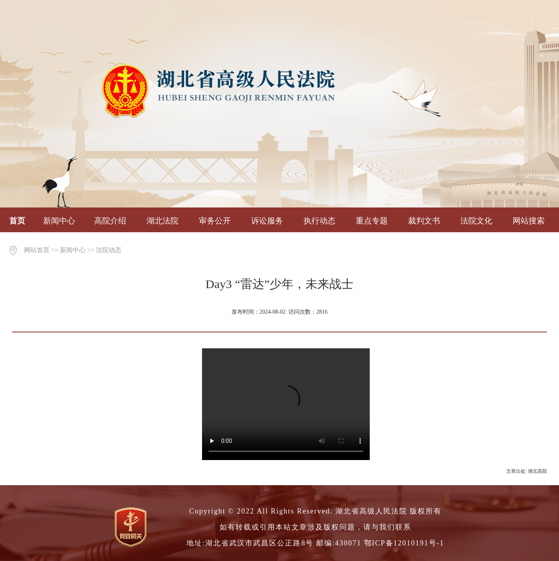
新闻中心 (59, 220)
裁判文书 (424, 220)
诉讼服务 (267, 220)
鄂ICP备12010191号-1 (404, 543)
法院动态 (108, 250)
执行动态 (319, 220)
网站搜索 (529, 220)
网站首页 (37, 250)
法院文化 (476, 220)
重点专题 (372, 220)
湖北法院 (162, 220)
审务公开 (215, 220)
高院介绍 (110, 220)
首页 (17, 220)
